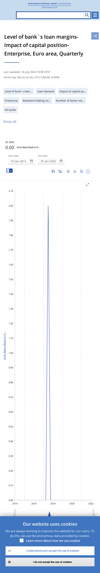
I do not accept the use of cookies (52, 562)
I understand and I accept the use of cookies (52, 550)
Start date (13, 155)
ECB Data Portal (49, 7)
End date (43, 155)
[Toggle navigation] (95, 15)
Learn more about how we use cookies (53, 541)
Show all (9, 121)
